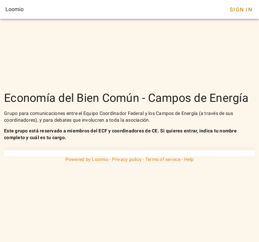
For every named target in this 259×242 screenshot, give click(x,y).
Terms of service (162, 159)
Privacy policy (127, 159)
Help (189, 159)
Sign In (241, 9)
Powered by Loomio (86, 159)
